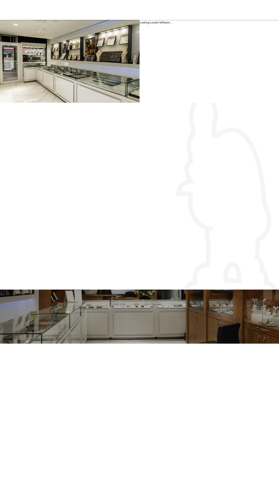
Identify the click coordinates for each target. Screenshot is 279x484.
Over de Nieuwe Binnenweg (163, 440)
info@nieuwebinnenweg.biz (215, 461)
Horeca (96, 448)
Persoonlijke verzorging (106, 440)
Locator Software (160, 22)
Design (96, 452)
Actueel (151, 444)
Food (95, 456)
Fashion (96, 444)
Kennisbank (154, 448)
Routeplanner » (207, 449)
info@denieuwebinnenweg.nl (216, 444)
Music (95, 460)
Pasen (150, 460)
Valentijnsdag (155, 456)
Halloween (153, 452)
